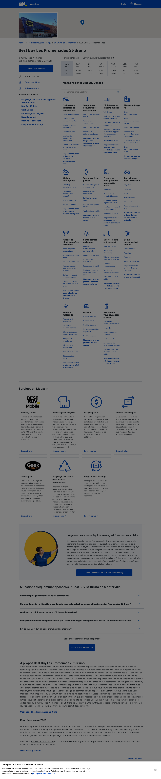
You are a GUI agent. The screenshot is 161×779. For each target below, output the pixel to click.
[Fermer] (155, 770)
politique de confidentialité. (44, 773)
